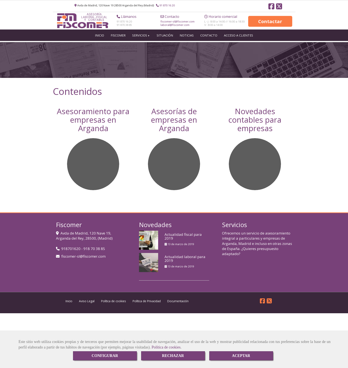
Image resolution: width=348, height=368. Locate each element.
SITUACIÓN (165, 37)
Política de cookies (166, 347)
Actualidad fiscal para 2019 (183, 238)
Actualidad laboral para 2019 (185, 260)
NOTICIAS (187, 37)
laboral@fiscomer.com (174, 26)
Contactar (270, 22)
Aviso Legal (87, 303)
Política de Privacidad (147, 303)
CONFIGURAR (105, 356)
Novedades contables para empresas (254, 121)
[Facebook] (271, 7)
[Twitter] (279, 7)
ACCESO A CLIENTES (238, 37)
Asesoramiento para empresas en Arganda (93, 121)
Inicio (69, 303)
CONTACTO (208, 37)
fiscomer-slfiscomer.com (177, 22)
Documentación (178, 303)
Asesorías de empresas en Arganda (174, 121)
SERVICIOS (141, 37)
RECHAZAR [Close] (173, 356)
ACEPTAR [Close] (241, 356)
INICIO (99, 37)
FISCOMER (118, 37)
